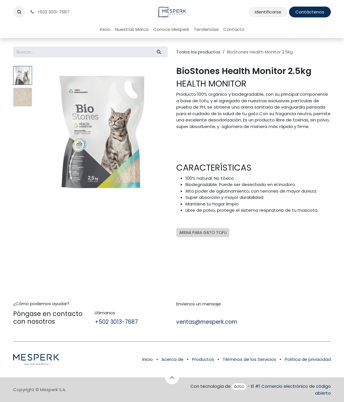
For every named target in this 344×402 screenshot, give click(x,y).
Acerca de (172, 359)
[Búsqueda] (159, 52)
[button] (19, 12)
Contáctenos (309, 12)
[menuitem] (105, 29)
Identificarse (268, 12)
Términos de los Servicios (249, 359)
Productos (203, 359)
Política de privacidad (308, 359)
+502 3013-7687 (116, 322)
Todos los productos (198, 52)
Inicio (147, 359)
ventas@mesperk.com (206, 322)
